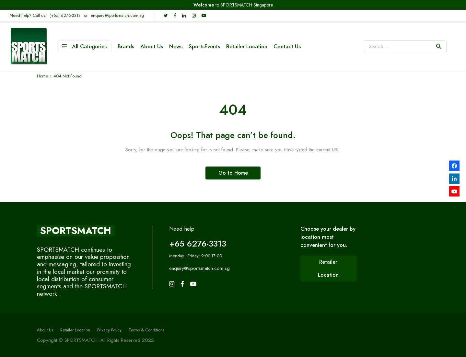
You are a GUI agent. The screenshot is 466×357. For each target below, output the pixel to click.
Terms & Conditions (146, 330)
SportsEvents (204, 46)
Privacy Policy (109, 330)
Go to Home (233, 173)
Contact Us (287, 46)
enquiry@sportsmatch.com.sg (117, 15)
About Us (151, 46)
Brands (126, 46)
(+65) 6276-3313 (65, 15)
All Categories (84, 46)
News (175, 46)
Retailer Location (246, 46)
